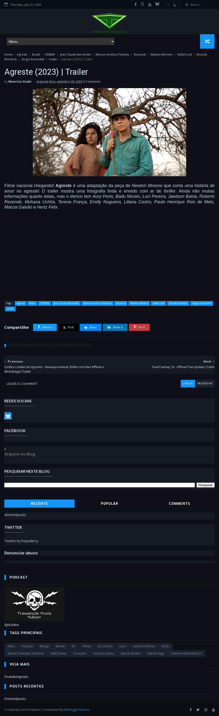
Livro (122, 646)
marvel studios (131, 654)
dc (73, 646)
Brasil (36, 55)
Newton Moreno (161, 55)
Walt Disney (58, 654)
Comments (179, 504)
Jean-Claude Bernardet (75, 55)
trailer (53, 59)
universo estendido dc (186, 654)
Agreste (22, 55)
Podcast (27, 646)
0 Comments (91, 82)
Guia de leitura (103, 654)
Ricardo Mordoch (178, 303)
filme (11, 646)
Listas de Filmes (144, 646)
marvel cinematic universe (26, 654)
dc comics (105, 646)
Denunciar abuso (21, 553)
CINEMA (50, 55)
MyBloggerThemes (76, 710)
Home (8, 55)
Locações (79, 654)
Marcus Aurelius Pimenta (112, 55)
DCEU (165, 646)
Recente (39, 504)
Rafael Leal (184, 55)
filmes (86, 646)
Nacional (140, 55)
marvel (60, 646)
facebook (204, 383)
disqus (188, 383)
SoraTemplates (30, 710)
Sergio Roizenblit (33, 59)
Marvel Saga (156, 654)
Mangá (44, 646)
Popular (109, 504)
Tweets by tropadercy (21, 541)
